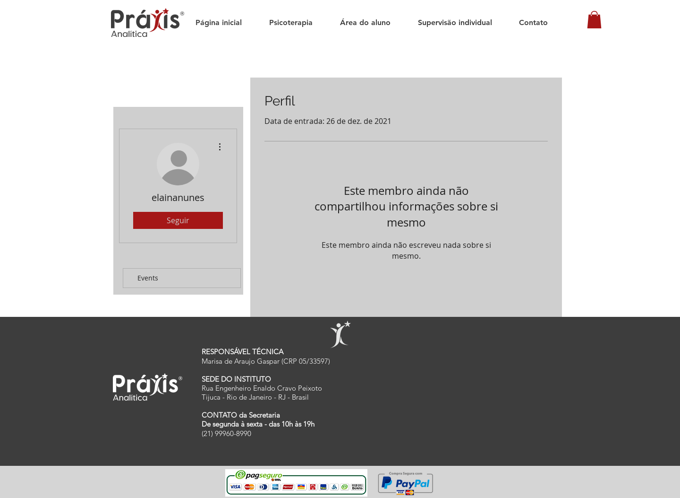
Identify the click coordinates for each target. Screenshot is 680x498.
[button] (594, 19)
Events (147, 277)
